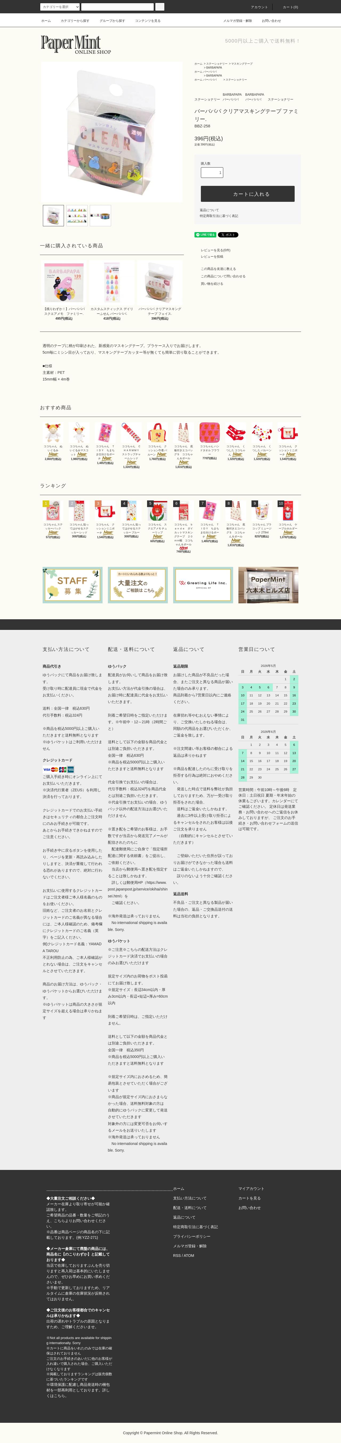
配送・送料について (190, 1208)
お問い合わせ (268, 21)
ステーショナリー (217, 63)
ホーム (46, 21)
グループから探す (109, 21)
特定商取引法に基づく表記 (219, 216)
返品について (209, 210)
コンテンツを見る (145, 21)
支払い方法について (190, 1198)
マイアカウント (251, 1188)
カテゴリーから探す (72, 21)
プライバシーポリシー (191, 1236)
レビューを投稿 (208, 256)
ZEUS (77, 790)
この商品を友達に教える (215, 269)
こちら (59, 1221)
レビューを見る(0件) (212, 250)
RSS (177, 1255)
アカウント (257, 7)
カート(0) (287, 7)
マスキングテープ (242, 63)
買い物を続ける (208, 284)
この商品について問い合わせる (220, 276)
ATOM (189, 1255)
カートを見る (249, 1198)
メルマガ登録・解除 (234, 21)
